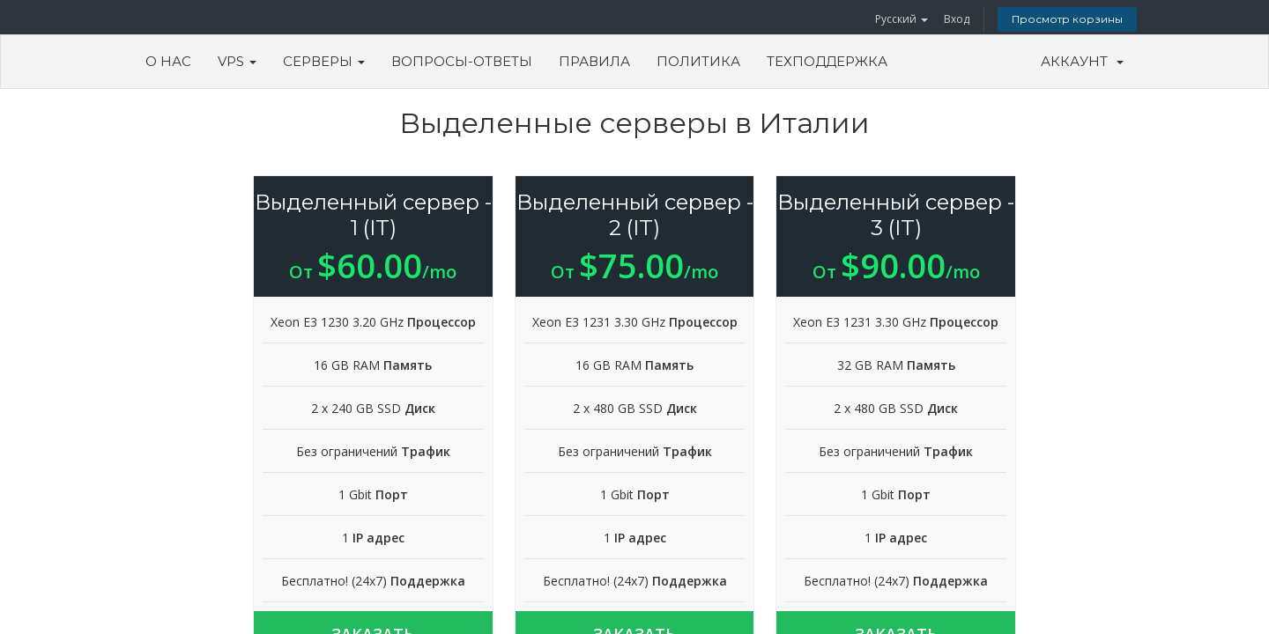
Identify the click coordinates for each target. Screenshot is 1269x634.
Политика (698, 61)
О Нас (168, 61)
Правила (594, 61)
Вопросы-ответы (461, 61)
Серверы (324, 61)
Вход (956, 18)
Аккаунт (1082, 61)
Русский (901, 18)
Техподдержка (827, 61)
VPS (237, 61)
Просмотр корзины (1067, 19)
